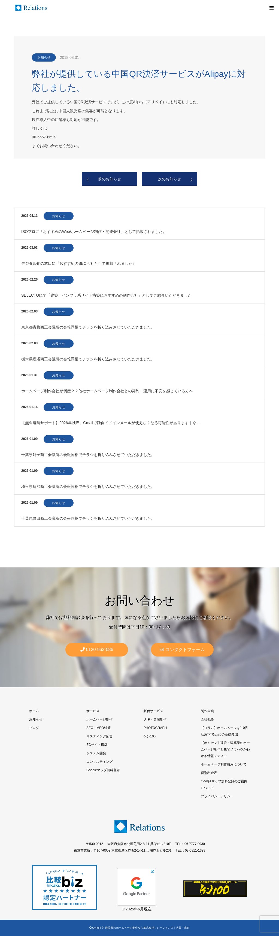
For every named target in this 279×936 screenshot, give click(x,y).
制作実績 (207, 711)
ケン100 (150, 736)
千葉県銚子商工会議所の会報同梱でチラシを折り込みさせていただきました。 (88, 454)
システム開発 (96, 753)
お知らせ (43, 57)
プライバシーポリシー (217, 796)
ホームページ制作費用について (224, 764)
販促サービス (153, 711)
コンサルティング (99, 762)
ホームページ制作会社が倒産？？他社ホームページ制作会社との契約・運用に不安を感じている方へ (107, 391)
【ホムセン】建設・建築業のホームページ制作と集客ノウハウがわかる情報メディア (225, 749)
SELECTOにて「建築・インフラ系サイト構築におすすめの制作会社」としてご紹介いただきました (106, 295)
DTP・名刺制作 (155, 719)
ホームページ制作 (99, 719)
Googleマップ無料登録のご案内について (224, 784)
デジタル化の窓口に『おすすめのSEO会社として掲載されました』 (78, 263)
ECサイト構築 (96, 745)
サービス (92, 711)
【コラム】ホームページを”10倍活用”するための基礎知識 (224, 731)
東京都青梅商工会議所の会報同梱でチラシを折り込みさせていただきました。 (88, 327)
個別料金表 (209, 773)
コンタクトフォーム (182, 649)
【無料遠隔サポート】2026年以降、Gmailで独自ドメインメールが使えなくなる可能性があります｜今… (110, 423)
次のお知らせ (169, 179)
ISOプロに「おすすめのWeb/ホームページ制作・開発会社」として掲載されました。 (93, 231)
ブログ (34, 728)
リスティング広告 (99, 736)
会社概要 (207, 719)
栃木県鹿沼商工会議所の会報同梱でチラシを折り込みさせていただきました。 (88, 359)
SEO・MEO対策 (98, 728)
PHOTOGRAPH (155, 728)
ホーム (34, 711)
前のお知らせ (109, 179)
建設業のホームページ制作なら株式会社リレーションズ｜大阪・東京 (147, 927)
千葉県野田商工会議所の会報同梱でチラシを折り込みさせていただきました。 (88, 518)
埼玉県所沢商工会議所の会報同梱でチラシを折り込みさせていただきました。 (88, 486)
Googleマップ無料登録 (103, 770)
